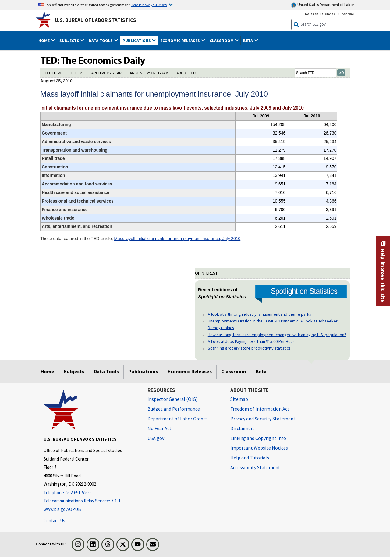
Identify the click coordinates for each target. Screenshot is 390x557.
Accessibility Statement (255, 467)
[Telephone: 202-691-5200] (91, 492)
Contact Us (54, 520)
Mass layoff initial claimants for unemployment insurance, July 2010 (177, 238)
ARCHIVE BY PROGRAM (149, 73)
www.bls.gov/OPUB (62, 509)
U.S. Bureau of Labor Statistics (95, 20)
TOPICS (77, 73)
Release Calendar (320, 14)
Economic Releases (190, 371)
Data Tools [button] (101, 40)
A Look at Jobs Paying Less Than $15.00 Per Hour (251, 341)
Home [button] (44, 40)
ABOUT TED (186, 73)
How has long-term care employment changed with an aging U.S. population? (277, 334)
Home (47, 371)
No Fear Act (159, 428)
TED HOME (53, 73)
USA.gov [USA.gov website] (155, 438)
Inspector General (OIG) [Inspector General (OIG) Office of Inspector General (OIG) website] (172, 399)
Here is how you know (149, 4)
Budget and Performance (173, 409)
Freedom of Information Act (259, 409)
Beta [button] (248, 40)
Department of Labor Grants (177, 418)
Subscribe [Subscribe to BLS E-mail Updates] (345, 14)
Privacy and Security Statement (263, 418)
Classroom (233, 371)
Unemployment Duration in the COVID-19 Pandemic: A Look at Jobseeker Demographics (273, 324)
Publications (143, 371)
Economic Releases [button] (180, 40)
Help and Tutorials (249, 458)
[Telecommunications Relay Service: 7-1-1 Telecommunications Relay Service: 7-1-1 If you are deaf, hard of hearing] (91, 501)
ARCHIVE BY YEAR (106, 73)
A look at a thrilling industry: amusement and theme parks (259, 314)
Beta (261, 371)
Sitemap (239, 399)
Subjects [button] (69, 40)
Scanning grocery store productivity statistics (249, 348)
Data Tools (106, 371)
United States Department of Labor (322, 5)
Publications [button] (137, 40)
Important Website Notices (259, 448)
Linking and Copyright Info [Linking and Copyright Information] (258, 438)
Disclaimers (242, 428)
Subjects (74, 371)
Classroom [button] (222, 40)
